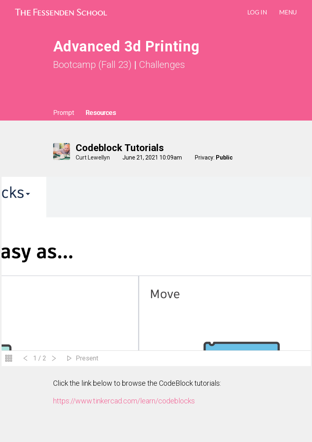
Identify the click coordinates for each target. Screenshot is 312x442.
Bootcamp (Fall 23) (92, 64)
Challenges (162, 64)
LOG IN (257, 12)
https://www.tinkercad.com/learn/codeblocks (124, 401)
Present (87, 358)
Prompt (63, 113)
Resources (100, 113)
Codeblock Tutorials (120, 147)
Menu (288, 12)
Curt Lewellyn (93, 157)
